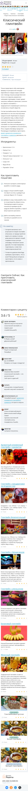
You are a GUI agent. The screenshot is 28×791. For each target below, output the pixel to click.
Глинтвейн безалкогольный (13, 517)
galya (16, 29)
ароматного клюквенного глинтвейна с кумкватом (14, 400)
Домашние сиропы (23, 8)
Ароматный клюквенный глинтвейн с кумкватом (12, 445)
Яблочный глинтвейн (10, 655)
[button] (26, 3)
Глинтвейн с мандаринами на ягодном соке (13, 484)
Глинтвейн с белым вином (12, 552)
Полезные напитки (4, 8)
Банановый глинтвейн (11, 623)
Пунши (6, 7)
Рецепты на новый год (20, 9)
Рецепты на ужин (1, 9)
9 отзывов (5, 69)
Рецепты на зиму (25, 9)
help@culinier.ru (7, 783)
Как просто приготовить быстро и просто (8, 776)
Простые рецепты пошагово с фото (5, 3)
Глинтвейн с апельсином (12, 588)
